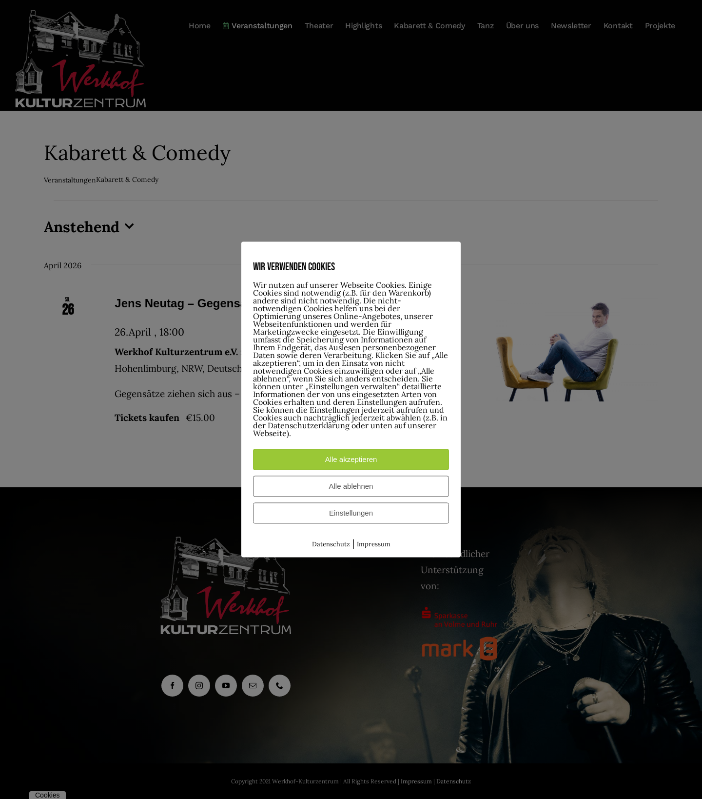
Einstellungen (351, 513)
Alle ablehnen (351, 486)
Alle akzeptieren (351, 459)
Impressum (373, 544)
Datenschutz (331, 544)
